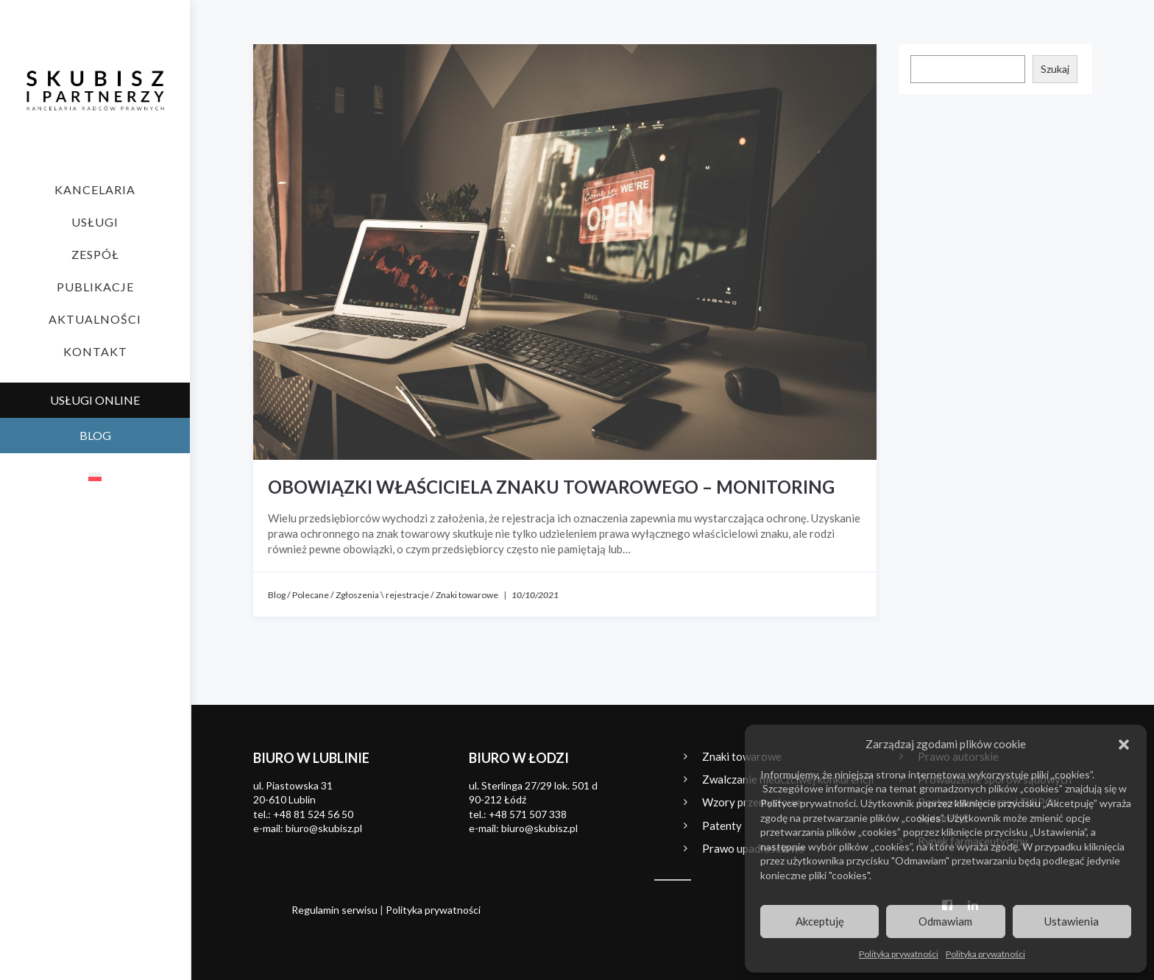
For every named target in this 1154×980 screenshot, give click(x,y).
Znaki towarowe (467, 594)
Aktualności (95, 319)
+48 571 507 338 (528, 814)
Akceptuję (820, 921)
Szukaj (1055, 69)
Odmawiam (945, 921)
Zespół (95, 254)
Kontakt (95, 351)
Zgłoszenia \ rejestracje (382, 594)
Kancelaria (94, 189)
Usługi (94, 222)
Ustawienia (1071, 921)
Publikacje (95, 287)
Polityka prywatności (898, 953)
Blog (277, 594)
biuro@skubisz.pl (324, 828)
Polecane (310, 594)
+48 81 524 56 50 (313, 814)
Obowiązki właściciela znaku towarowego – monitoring (551, 486)
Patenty (722, 825)
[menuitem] (95, 476)
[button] (1123, 744)
